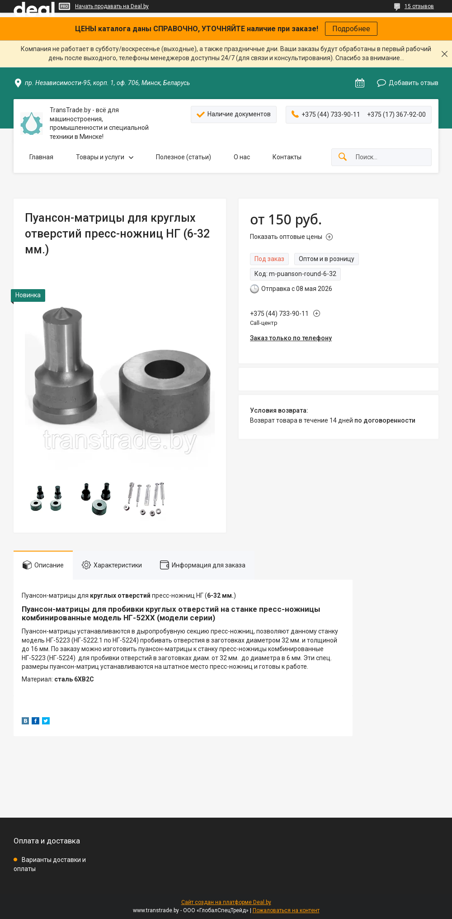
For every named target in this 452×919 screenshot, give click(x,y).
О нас (242, 157)
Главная (41, 157)
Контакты (287, 157)
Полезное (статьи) (183, 157)
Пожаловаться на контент (286, 910)
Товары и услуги (100, 157)
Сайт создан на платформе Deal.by (226, 902)
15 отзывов (419, 6)
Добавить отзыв (413, 82)
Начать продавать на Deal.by (112, 6)
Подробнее (351, 28)
